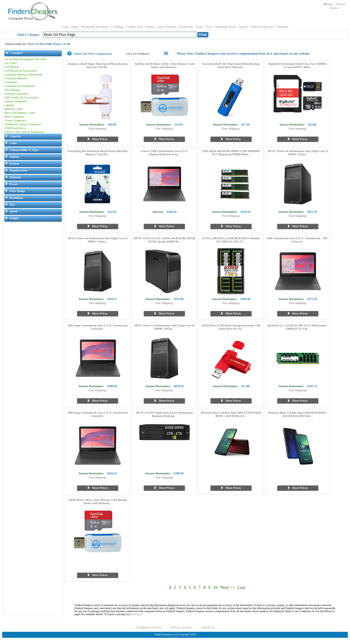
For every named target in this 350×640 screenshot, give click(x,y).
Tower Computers (15, 120)
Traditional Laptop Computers (22, 124)
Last (241, 587)
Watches (282, 27)
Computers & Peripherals (19, 85)
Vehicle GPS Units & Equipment (24, 131)
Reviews (334, 8)
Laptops (9, 105)
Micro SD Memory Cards (19, 112)
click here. (137, 614)
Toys (209, 27)
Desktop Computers (16, 93)
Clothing (117, 27)
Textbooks (186, 27)
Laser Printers (166, 27)
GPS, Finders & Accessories (21, 97)
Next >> (227, 587)
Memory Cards (13, 108)
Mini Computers (14, 116)
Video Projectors (262, 27)
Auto (65, 27)
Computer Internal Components (23, 74)
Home (328, 4)
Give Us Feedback (137, 53)
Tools (199, 27)
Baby (74, 27)
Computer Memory (16, 78)
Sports (243, 27)
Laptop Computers (15, 101)
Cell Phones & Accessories (20, 70)
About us (340, 4)
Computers (11, 82)
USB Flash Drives (15, 128)
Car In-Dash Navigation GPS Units (25, 59)
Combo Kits (134, 27)
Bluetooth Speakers (95, 27)
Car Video (10, 63)
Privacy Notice (181, 627)
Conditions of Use (149, 627)
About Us (207, 627)
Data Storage (12, 89)
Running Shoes (226, 27)
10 (215, 587)
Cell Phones (11, 66)
